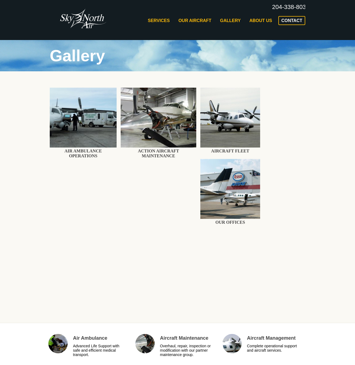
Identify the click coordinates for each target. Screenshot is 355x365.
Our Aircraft (194, 20)
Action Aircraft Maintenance (158, 153)
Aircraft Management (271, 338)
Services (159, 20)
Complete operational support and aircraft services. (272, 348)
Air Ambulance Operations (83, 153)
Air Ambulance (90, 338)
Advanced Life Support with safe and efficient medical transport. (96, 350)
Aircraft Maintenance (184, 338)
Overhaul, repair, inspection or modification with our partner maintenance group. (185, 350)
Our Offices (230, 222)
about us (260, 20)
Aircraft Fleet (230, 151)
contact (291, 20)
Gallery (230, 20)
